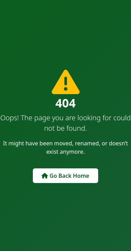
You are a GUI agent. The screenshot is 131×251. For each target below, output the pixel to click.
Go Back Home (65, 176)
